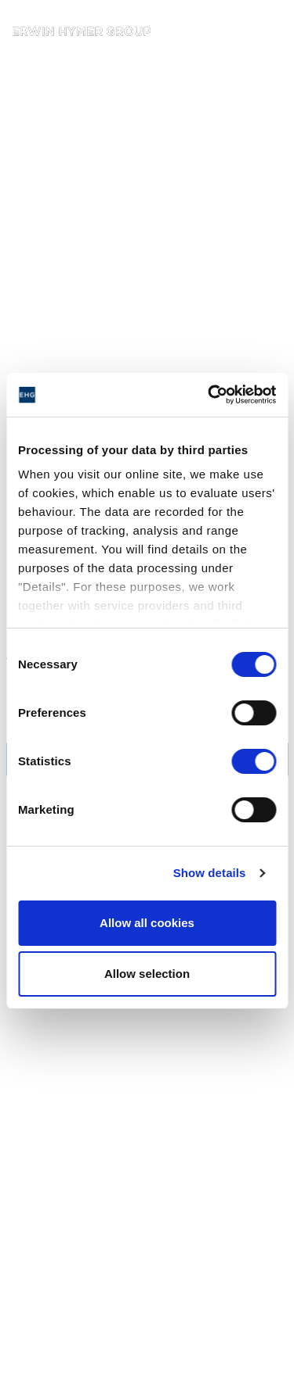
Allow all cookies (147, 922)
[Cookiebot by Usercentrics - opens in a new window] (209, 395)
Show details (209, 872)
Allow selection (147, 973)
